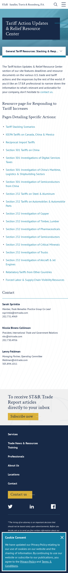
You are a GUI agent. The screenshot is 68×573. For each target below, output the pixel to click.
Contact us (19, 494)
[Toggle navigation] (63, 4)
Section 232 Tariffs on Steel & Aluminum (30, 193)
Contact (12, 483)
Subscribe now (22, 416)
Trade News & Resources (23, 443)
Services (13, 434)
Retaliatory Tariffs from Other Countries (29, 272)
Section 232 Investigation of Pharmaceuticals (33, 229)
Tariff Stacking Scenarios (20, 126)
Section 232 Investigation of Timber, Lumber (32, 221)
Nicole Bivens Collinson (16, 328)
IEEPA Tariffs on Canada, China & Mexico (30, 134)
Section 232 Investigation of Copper (27, 213)
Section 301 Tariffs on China (22, 150)
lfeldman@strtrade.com (15, 360)
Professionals (16, 456)
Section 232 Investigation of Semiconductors (33, 237)
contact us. (46, 92)
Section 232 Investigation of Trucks (27, 252)
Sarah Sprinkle (11, 304)
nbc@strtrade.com (12, 336)
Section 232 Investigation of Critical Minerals (33, 244)
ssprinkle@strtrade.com (15, 312)
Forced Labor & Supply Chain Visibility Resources (35, 280)
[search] (54, 5)
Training (13, 447)
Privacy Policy (28, 561)
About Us (13, 465)
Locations (13, 474)
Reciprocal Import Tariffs (20, 142)
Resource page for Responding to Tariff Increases (29, 106)
